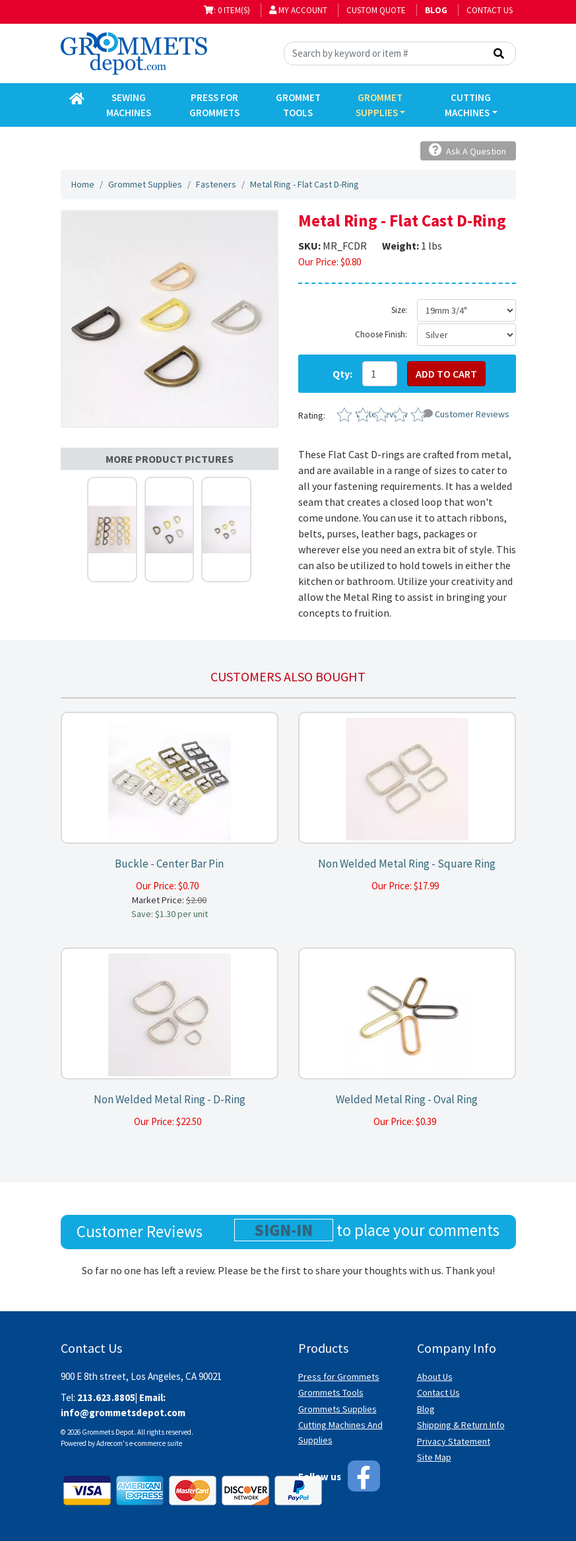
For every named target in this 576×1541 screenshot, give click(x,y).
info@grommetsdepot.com (123, 1412)
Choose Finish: (381, 334)
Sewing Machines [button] (128, 105)
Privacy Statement (453, 1441)
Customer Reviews (466, 414)
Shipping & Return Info (461, 1425)
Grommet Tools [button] (298, 105)
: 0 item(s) (227, 10)
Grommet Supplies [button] (379, 105)
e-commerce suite (155, 1443)
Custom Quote (376, 10)
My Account (298, 10)
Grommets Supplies (337, 1409)
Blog (426, 1409)
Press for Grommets (338, 1377)
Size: (399, 310)
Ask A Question (467, 150)
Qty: (342, 373)
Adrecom (109, 1443)
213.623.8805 (106, 1397)
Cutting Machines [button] (468, 105)
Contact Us (489, 10)
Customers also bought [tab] (288, 676)
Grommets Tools (331, 1392)
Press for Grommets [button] (214, 105)
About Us (435, 1377)
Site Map (434, 1457)
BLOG (436, 10)
